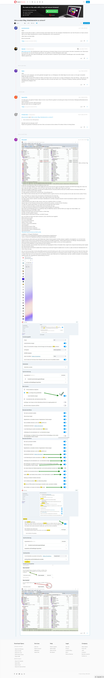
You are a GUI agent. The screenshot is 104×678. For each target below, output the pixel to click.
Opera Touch (18, 664)
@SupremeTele (32, 114)
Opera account (37, 648)
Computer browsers (18, 646)
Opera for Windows (19, 648)
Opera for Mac (18, 650)
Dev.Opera (52, 652)
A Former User (25, 114)
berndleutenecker (25, 28)
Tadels (23, 71)
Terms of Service (69, 654)
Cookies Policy (69, 650)
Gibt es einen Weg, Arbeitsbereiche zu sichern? (42, 117)
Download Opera (53, 11)
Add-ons (36, 646)
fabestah (23, 48)
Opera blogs (53, 648)
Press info (84, 648)
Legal (67, 643)
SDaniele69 (24, 139)
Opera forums (53, 650)
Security (67, 646)
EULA (67, 652)
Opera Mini (17, 663)
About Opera (85, 646)
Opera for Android (19, 661)
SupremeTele (24, 97)
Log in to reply (86, 23)
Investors (84, 652)
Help (51, 643)
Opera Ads (36, 652)
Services (36, 643)
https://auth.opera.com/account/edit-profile (31, 232)
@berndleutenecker (26, 51)
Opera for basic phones (20, 666)
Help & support (53, 646)
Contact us (84, 656)
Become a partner (86, 654)
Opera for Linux (18, 652)
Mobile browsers (17, 658)
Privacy (67, 648)
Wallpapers (36, 650)
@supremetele (25, 117)
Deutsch (17, 23)
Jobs (83, 650)
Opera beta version (19, 654)
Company (84, 643)
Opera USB (17, 656)
